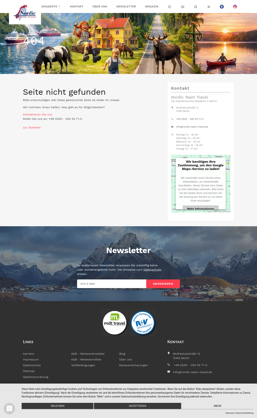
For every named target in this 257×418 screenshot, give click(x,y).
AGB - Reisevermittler (86, 359)
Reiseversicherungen (133, 365)
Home (27, 61)
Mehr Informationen (200, 208)
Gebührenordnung (35, 376)
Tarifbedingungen (83, 365)
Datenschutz (32, 365)
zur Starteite (32, 127)
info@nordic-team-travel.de (192, 126)
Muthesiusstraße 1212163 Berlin (186, 356)
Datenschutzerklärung (244, 413)
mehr (219, 406)
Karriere (28, 353)
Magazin (151, 6)
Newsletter (126, 6)
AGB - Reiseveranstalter (88, 353)
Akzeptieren (137, 406)
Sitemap (29, 371)
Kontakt (76, 6)
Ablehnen (56, 406)
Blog (122, 353)
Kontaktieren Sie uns (37, 114)
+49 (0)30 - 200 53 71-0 (189, 119)
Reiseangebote (45, 6)
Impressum (31, 359)
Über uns (99, 6)
